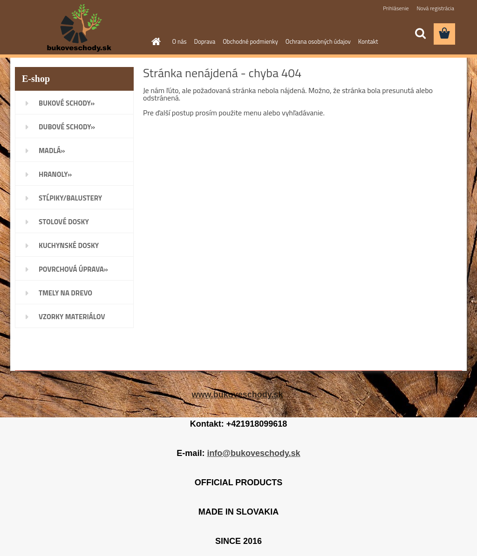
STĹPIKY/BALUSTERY (70, 198)
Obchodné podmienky (250, 41)
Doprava (205, 41)
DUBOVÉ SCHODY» (67, 126)
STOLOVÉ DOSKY (64, 221)
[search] (420, 33)
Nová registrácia (435, 8)
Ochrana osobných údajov (318, 41)
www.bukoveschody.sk (237, 394)
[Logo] (79, 28)
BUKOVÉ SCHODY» (67, 103)
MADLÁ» (52, 150)
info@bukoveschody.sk (253, 453)
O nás (179, 41)
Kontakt (368, 41)
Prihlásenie (396, 8)
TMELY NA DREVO (65, 293)
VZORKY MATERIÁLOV (72, 316)
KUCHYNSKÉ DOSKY (69, 245)
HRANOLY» (55, 174)
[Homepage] (154, 41)
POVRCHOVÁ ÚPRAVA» (73, 269)
